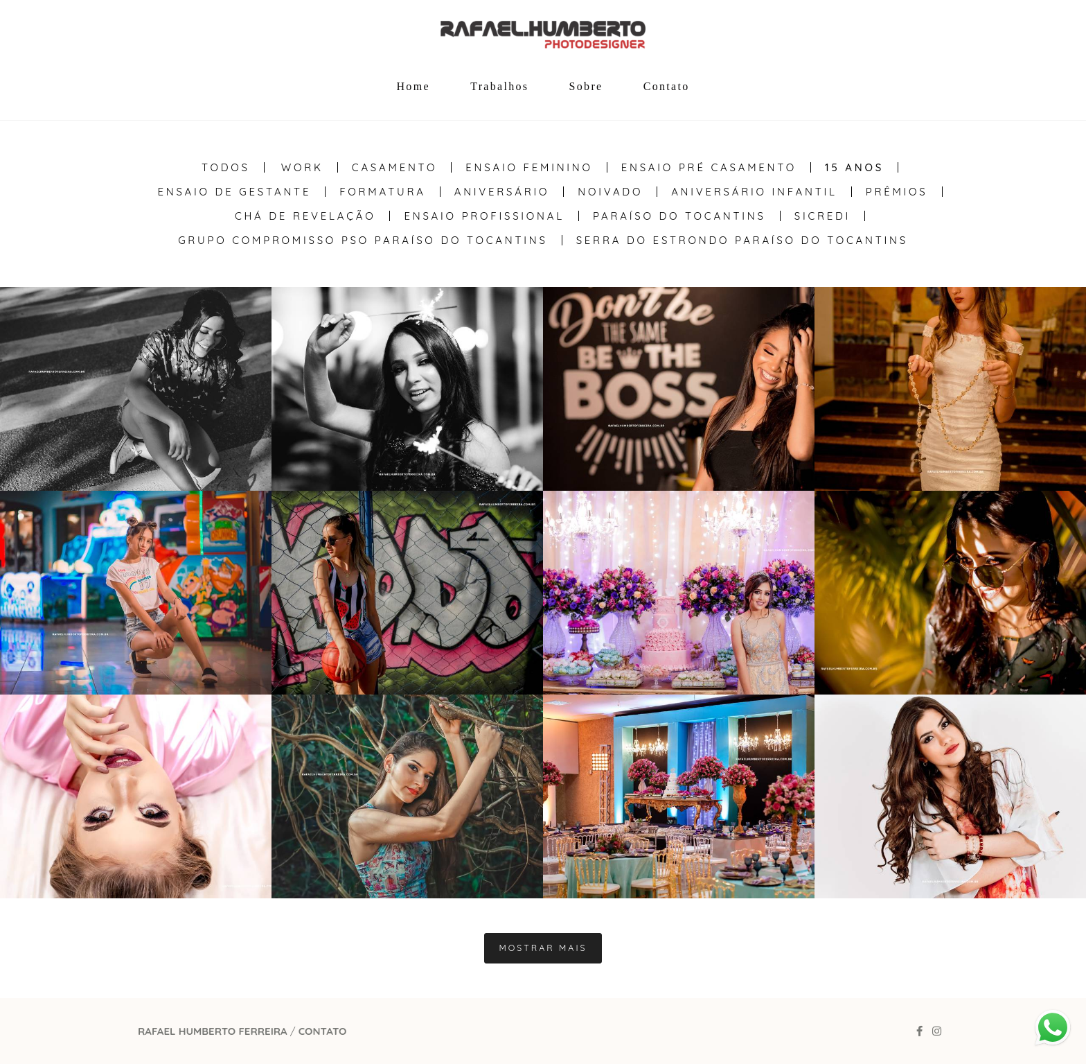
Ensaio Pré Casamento (708, 167)
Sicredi (822, 216)
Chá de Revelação (305, 216)
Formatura (382, 191)
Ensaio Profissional (484, 216)
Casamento (394, 167)
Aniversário (502, 191)
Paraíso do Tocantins (679, 216)
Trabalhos (499, 86)
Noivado (610, 191)
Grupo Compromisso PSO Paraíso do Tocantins (362, 240)
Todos (226, 167)
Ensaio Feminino (528, 167)
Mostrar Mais (543, 948)
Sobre (586, 86)
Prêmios (897, 191)
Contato (666, 86)
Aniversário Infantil (754, 191)
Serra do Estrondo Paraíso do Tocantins (742, 240)
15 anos (854, 167)
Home (413, 86)
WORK (302, 167)
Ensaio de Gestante (234, 191)
